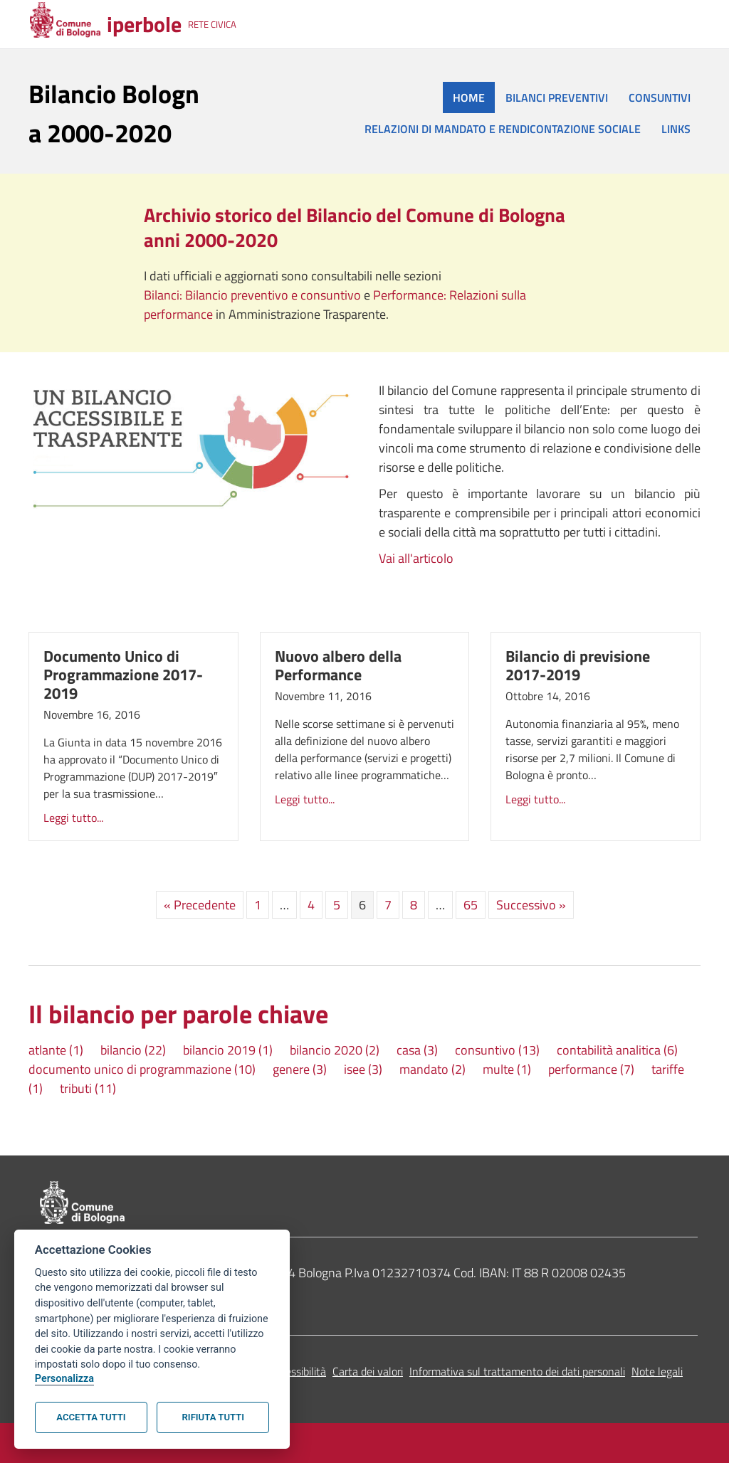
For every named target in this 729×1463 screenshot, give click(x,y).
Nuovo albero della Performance (338, 665)
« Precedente (200, 904)
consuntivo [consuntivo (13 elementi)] (497, 1050)
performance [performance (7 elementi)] (591, 1069)
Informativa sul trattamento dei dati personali (517, 1371)
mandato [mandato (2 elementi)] (432, 1069)
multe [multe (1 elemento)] (507, 1069)
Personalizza (64, 1379)
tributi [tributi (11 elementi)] (88, 1088)
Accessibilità (297, 1371)
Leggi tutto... (73, 817)
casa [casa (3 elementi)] (417, 1050)
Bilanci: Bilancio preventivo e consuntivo (254, 295)
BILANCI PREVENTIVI (556, 97)
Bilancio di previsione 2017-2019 (577, 665)
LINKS (676, 128)
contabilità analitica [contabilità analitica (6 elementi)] (617, 1050)
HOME (469, 97)
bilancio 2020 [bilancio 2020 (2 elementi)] (334, 1050)
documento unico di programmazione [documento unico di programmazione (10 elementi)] (142, 1069)
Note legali (657, 1371)
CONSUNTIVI (660, 97)
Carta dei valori (367, 1371)
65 (470, 904)
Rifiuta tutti (213, 1417)
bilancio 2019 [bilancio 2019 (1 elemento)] (228, 1050)
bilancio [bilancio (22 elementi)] (133, 1050)
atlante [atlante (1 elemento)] (55, 1050)
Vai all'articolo (416, 558)
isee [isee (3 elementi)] (363, 1069)
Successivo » (531, 904)
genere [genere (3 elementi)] (300, 1069)
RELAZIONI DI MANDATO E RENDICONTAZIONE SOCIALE (502, 128)
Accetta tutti (90, 1417)
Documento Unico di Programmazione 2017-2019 (123, 674)
